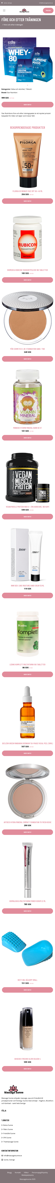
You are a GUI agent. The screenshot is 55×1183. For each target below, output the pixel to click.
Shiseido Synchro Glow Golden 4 (27, 1059)
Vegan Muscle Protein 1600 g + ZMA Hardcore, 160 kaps (27, 506)
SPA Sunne (7, 1138)
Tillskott (29, 89)
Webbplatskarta (28, 1175)
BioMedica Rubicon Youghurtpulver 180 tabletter (27, 270)
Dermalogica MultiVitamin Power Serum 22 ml (27, 901)
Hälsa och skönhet (18, 89)
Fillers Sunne (8, 1129)
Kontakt (18, 1172)
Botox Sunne (8, 1125)
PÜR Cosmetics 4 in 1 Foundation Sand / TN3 (27, 349)
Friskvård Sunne (9, 1133)
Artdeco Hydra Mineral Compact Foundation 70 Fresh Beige (27, 822)
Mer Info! (27, 105)
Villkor (26, 1172)
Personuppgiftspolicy (40, 1172)
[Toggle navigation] (4, 10)
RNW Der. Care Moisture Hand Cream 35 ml (27, 585)
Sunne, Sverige (8, 3)
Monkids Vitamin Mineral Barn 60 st (27, 428)
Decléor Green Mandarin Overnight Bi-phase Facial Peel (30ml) (27, 743)
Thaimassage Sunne (10, 1142)
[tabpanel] (27, 57)
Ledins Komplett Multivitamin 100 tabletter (27, 664)
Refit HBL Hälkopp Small (27, 980)
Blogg (9, 1172)
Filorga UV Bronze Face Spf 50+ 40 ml (28, 191)
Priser (48, 10)
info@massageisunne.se (46, 3)
